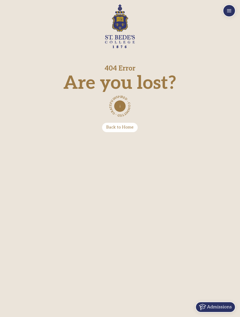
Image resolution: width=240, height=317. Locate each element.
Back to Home (120, 127)
